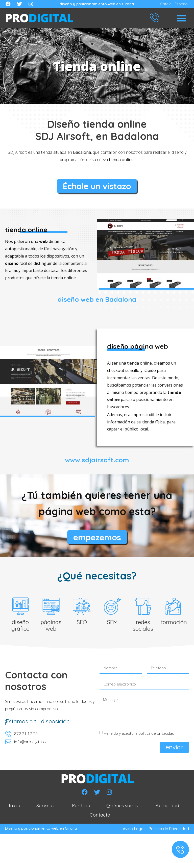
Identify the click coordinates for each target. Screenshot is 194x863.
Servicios (46, 807)
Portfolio (81, 807)
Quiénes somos (122, 807)
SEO (82, 623)
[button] (181, 18)
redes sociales (143, 626)
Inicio (14, 807)
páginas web (51, 626)
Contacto (100, 816)
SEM (112, 623)
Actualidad (167, 807)
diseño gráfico (20, 626)
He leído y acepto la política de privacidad (139, 734)
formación (174, 623)
